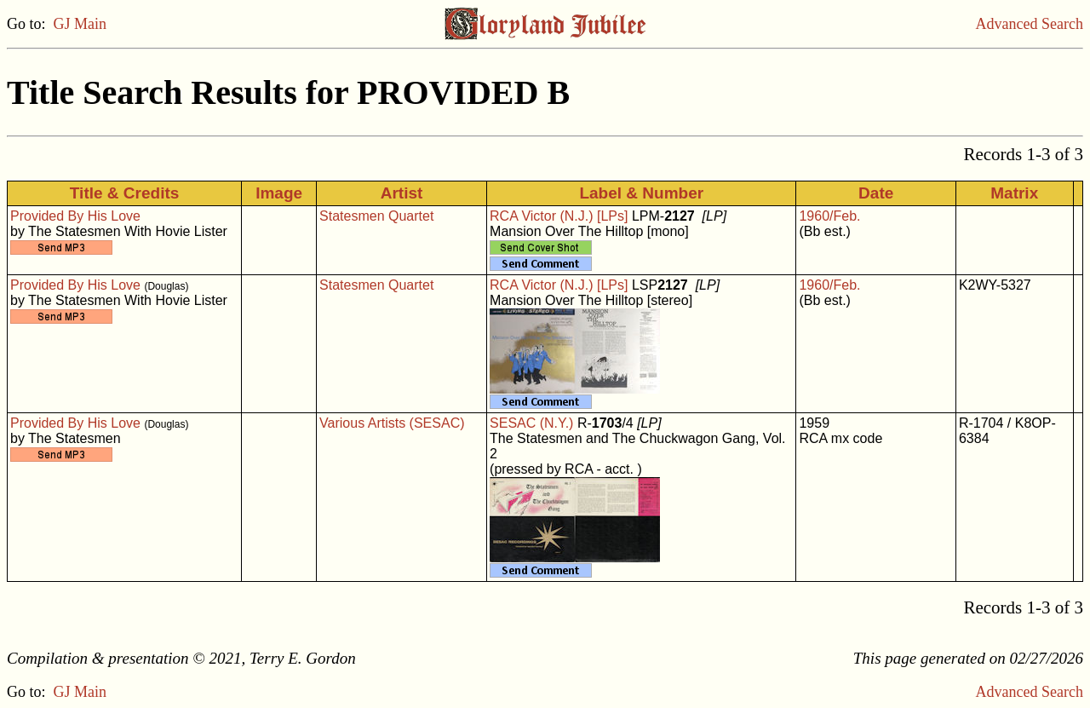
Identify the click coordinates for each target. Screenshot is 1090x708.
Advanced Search (1029, 23)
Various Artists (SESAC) (391, 423)
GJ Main (80, 23)
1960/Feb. (829, 216)
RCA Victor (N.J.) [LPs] (559, 216)
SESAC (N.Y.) (531, 423)
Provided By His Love (75, 216)
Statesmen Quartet (376, 216)
